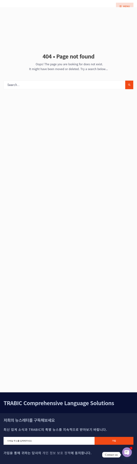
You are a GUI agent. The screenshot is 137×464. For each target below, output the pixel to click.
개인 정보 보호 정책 (56, 452)
